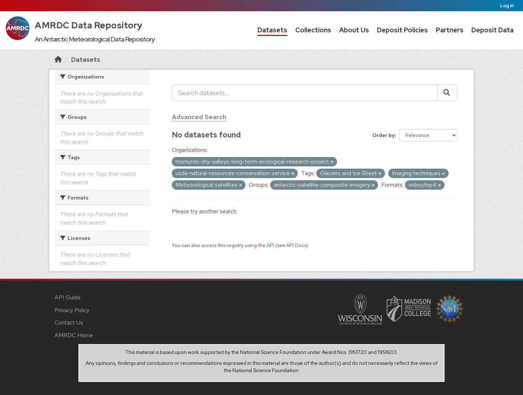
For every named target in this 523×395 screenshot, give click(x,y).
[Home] (58, 59)
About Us (354, 30)
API (270, 245)
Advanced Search (199, 117)
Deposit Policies (402, 30)
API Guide (67, 297)
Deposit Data (492, 30)
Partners (449, 30)
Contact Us (68, 322)
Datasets (272, 30)
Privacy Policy (71, 310)
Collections (313, 30)
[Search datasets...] (305, 92)
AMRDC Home (73, 335)
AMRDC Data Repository (89, 25)
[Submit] (447, 92)
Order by (383, 135)
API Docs (296, 245)
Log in (507, 6)
